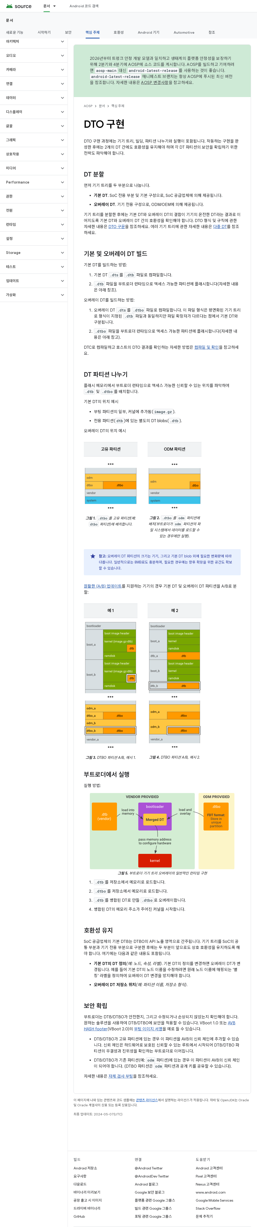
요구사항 (80, 1176)
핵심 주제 (117, 106)
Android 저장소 (85, 1168)
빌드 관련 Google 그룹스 (153, 1208)
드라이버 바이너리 (87, 1208)
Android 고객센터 (209, 1168)
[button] (29, 41)
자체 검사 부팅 (120, 1076)
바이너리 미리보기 (87, 1192)
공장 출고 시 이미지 (88, 1200)
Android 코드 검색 (84, 6)
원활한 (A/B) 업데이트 (103, 586)
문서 (9, 20)
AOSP (88, 106)
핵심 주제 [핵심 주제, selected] (93, 32)
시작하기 (44, 32)
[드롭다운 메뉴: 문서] (56, 6)
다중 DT (220, 226)
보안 (68, 32)
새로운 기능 (15, 32)
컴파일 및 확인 (206, 347)
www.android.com (211, 1192)
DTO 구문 (116, 226)
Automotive (184, 32)
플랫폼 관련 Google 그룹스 (155, 1200)
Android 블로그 (146, 1184)
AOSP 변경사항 (154, 82)
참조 (212, 32)
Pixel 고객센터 (206, 1176)
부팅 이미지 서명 (148, 1029)
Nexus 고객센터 (207, 1184)
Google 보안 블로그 (150, 1192)
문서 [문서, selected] (46, 6)
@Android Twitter (149, 1168)
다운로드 (80, 1184)
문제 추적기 (204, 1216)
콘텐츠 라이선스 (147, 1100)
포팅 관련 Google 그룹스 (153, 1216)
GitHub (79, 1216)
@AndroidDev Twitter (152, 1176)
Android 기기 (149, 32)
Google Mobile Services (214, 1200)
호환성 (119, 32)
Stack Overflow (208, 1208)
